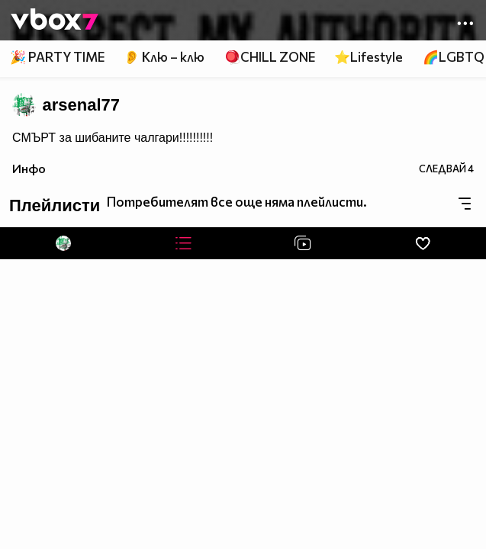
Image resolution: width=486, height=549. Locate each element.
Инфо (29, 168)
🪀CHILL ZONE (269, 57)
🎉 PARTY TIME (57, 57)
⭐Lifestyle (368, 57)
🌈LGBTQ (453, 57)
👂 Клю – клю (164, 57)
